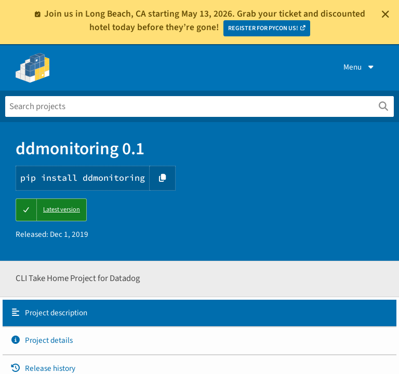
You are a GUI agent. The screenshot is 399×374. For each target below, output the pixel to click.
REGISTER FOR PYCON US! (263, 28)
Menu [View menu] (359, 67)
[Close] (385, 14)
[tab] (199, 313)
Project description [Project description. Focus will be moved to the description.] (48, 312)
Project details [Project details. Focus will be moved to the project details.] (41, 340)
